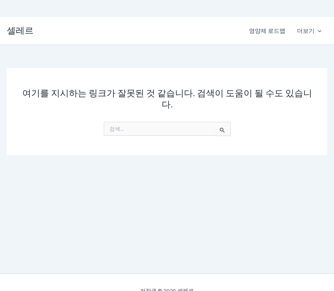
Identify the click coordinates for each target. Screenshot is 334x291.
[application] (317, 31)
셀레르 (20, 30)
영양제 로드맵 (267, 30)
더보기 (309, 31)
